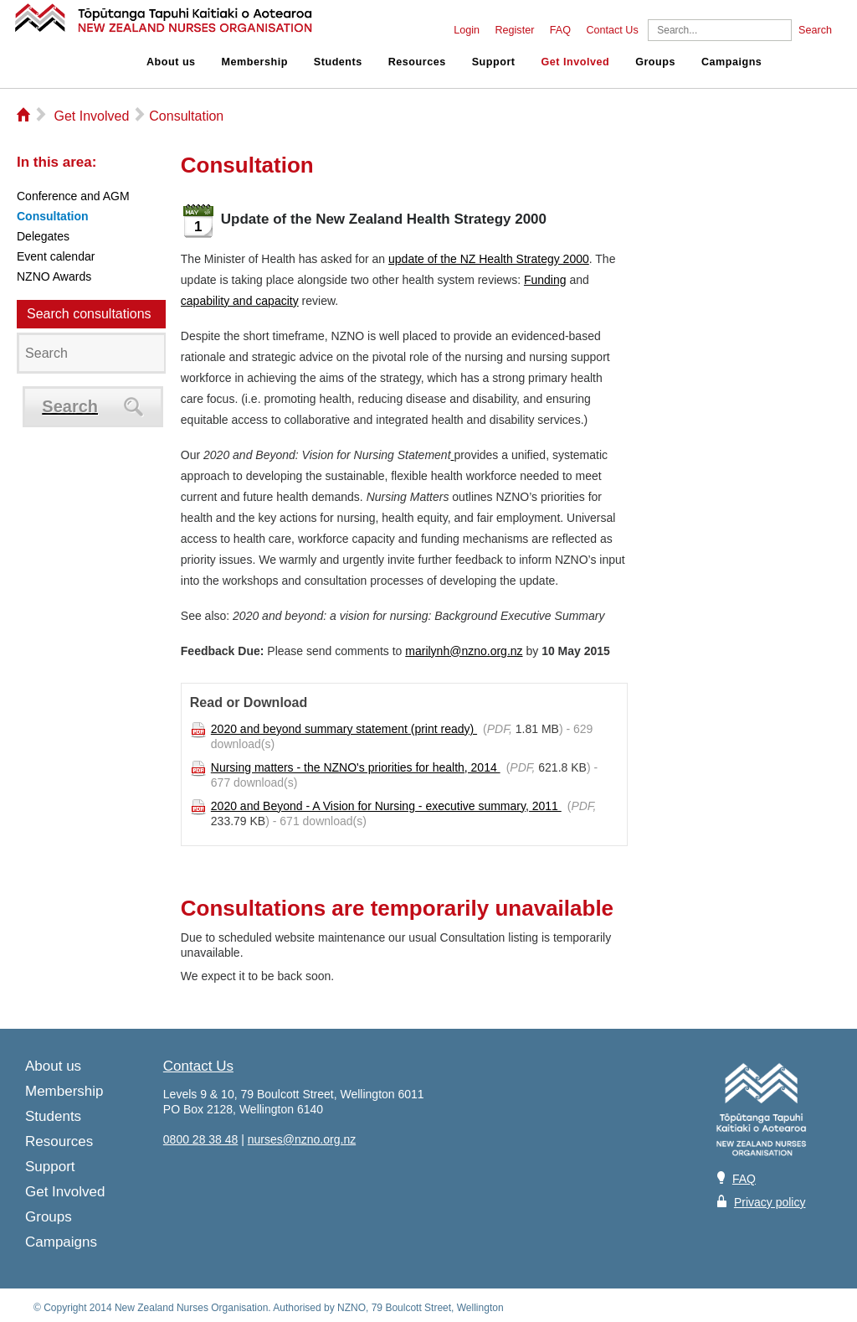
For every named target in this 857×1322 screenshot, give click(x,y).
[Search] (720, 30)
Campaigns (731, 62)
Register (514, 30)
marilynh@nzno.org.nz (463, 651)
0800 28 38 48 (201, 1139)
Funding (545, 280)
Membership (255, 62)
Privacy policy (770, 1202)
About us (171, 62)
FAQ (560, 30)
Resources (417, 62)
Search (815, 30)
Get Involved (575, 62)
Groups (655, 62)
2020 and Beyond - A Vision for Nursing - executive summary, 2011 (386, 806)
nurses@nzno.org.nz (302, 1139)
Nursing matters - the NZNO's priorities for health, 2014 (355, 767)
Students (338, 62)
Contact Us (612, 30)
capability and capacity (240, 300)
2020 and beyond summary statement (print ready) (344, 729)
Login (467, 30)
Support (494, 62)
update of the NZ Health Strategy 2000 (488, 259)
